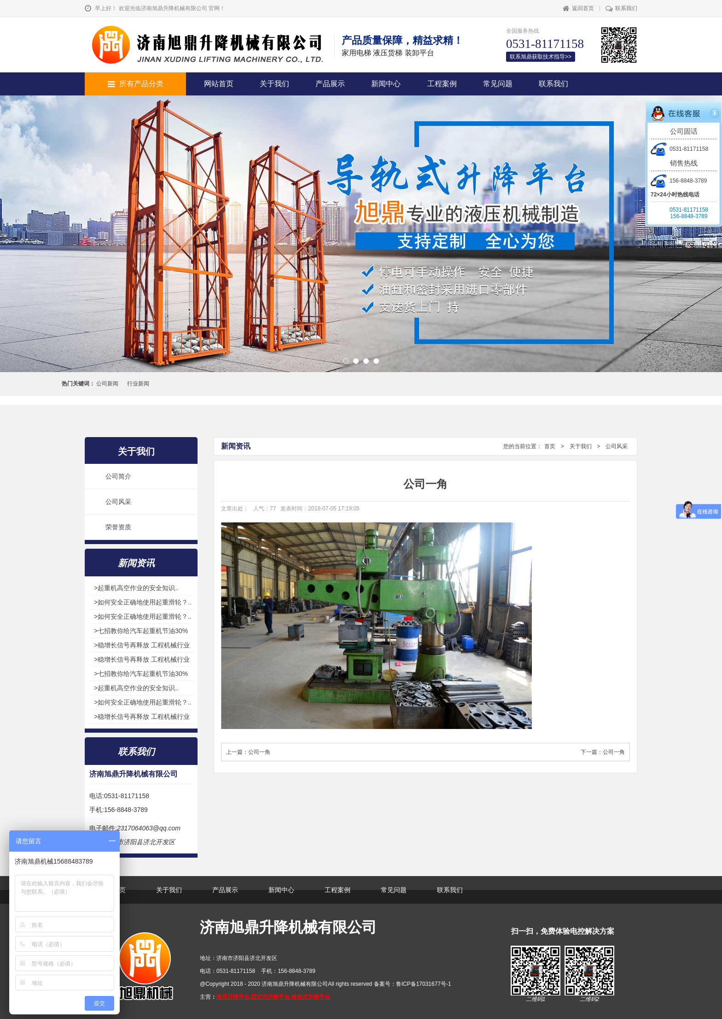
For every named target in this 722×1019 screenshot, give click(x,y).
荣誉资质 (118, 527)
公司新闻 (107, 383)
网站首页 (218, 84)
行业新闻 (138, 383)
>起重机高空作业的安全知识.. (136, 588)
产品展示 (330, 84)
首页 (549, 446)
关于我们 (274, 84)
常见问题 (497, 84)
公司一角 (259, 752)
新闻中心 (386, 84)
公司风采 (118, 501)
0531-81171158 (679, 149)
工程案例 (442, 84)
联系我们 (621, 8)
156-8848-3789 (679, 181)
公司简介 (118, 476)
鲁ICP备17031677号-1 (423, 984)
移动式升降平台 (310, 997)
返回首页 (578, 8)
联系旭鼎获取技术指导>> (540, 56)
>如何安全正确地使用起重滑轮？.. (143, 602)
